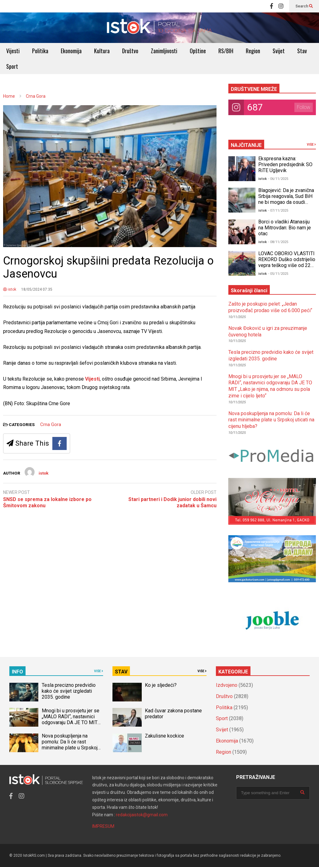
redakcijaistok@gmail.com (142, 814)
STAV (121, 672)
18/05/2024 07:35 (36, 289)
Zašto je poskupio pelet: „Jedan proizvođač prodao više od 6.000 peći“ (270, 307)
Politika (40, 51)
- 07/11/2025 (278, 211)
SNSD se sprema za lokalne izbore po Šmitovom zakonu (47, 502)
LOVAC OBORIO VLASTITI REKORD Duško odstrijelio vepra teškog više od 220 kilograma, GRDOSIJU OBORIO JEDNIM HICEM (286, 265)
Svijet (279, 51)
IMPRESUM (103, 826)
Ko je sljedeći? (161, 685)
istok (9, 289)
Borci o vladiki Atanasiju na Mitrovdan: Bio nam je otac (284, 228)
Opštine (198, 51)
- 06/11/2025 (278, 179)
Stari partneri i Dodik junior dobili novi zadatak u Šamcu (172, 502)
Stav (302, 51)
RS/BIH (225, 51)
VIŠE (311, 144)
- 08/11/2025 (278, 242)
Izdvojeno (226, 685)
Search (304, 6)
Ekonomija (71, 51)
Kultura (102, 51)
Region (253, 51)
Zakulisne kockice (164, 736)
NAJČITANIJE (246, 145)
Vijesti (13, 51)
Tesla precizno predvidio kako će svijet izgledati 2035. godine (270, 355)
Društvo (130, 51)
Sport (12, 66)
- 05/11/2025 (278, 274)
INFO (17, 672)
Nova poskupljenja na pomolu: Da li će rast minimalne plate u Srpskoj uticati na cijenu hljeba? (271, 419)
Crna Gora (50, 424)
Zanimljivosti (164, 51)
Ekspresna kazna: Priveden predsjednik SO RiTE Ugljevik (285, 164)
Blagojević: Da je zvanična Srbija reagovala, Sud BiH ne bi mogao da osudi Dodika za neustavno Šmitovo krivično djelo (286, 202)
